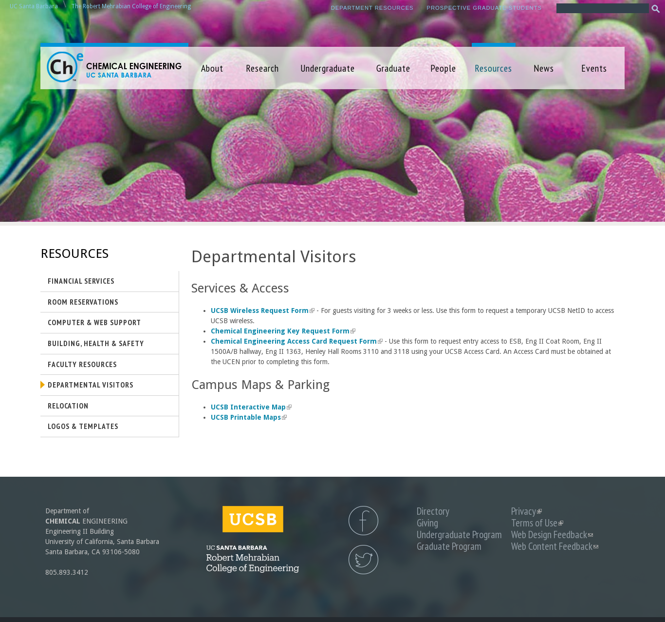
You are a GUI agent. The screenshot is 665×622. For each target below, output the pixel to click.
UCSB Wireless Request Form (262, 310)
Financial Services (81, 281)
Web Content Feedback (554, 546)
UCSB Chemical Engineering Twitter (363, 559)
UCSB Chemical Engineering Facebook (363, 520)
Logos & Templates (83, 426)
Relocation (68, 405)
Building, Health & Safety (96, 343)
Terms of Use (537, 522)
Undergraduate (327, 68)
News (544, 68)
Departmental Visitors (90, 384)
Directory (433, 511)
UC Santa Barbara (34, 6)
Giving (427, 522)
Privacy (526, 511)
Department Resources (372, 8)
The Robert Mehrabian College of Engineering (131, 6)
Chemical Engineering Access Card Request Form (297, 341)
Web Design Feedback (552, 534)
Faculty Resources (82, 364)
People (443, 68)
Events (594, 68)
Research (262, 68)
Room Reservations (83, 302)
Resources (493, 68)
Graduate (393, 68)
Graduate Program (449, 546)
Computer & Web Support (94, 322)
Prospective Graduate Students (484, 8)
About (212, 68)
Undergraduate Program (459, 534)
